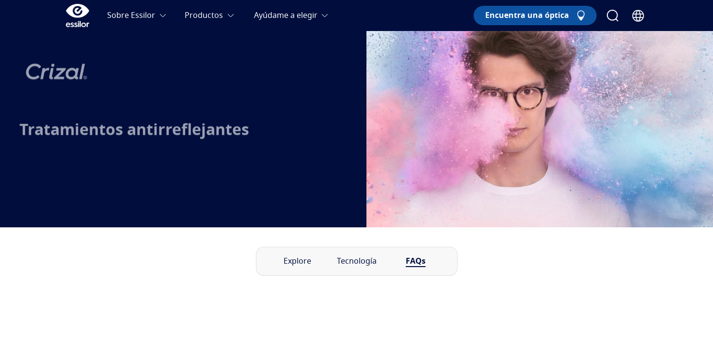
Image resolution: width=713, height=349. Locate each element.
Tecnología (357, 261)
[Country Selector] (638, 16)
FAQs (416, 261)
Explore (297, 261)
